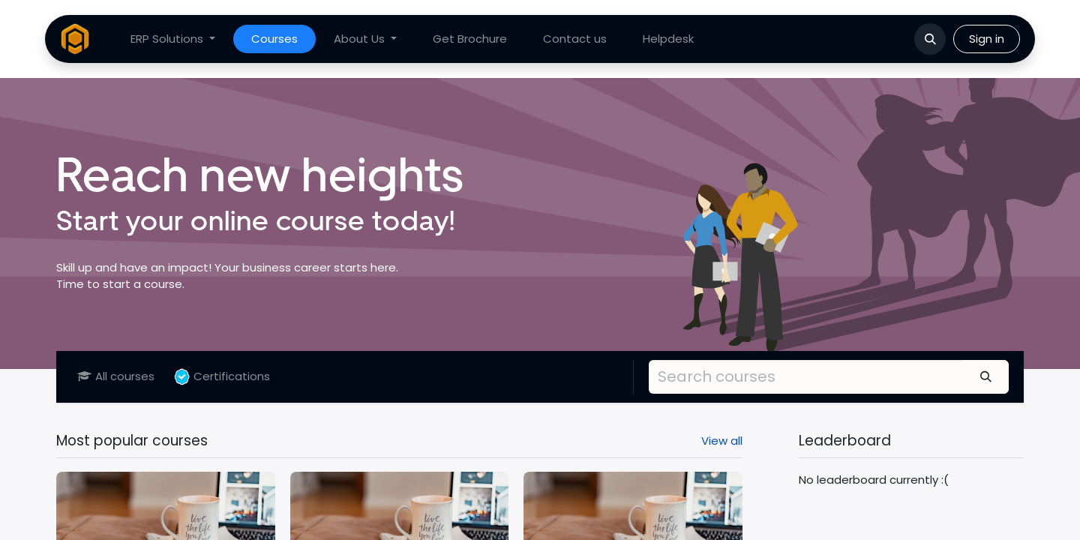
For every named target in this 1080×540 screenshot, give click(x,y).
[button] (930, 39)
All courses (115, 376)
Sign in (986, 38)
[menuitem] (172, 39)
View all (721, 440)
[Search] (986, 376)
